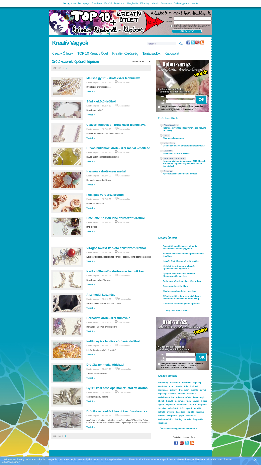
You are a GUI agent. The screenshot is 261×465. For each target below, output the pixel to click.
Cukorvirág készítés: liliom (175, 286)
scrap (171, 386)
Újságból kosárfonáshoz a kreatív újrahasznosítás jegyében (179, 275)
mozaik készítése (187, 394)
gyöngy (173, 390)
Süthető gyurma (181, 3)
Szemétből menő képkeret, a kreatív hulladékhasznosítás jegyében (180, 247)
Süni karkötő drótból (101, 101)
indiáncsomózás (183, 397)
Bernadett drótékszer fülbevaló (108, 318)
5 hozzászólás (124, 416)
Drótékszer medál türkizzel (105, 364)
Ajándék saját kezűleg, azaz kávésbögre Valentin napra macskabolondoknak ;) (182, 297)
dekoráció (186, 383)
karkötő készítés (195, 412)
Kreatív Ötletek (62, 53)
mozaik (187, 419)
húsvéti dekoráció (175, 401)
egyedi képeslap (166, 405)
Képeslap (144, 3)
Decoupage (83, 3)
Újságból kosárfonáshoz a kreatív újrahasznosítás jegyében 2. (179, 267)
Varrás (195, 3)
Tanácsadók (151, 53)
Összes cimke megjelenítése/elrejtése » (178, 429)
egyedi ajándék (193, 408)
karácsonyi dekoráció (169, 383)
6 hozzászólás (124, 82)
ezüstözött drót (176, 408)
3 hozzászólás (124, 129)
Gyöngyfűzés (69, 3)
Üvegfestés (132, 3)
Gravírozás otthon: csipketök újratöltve (181, 304)
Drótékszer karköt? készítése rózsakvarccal (117, 411)
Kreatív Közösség (125, 53)
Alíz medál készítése (100, 294)
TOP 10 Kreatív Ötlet (92, 53)
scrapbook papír (175, 416)
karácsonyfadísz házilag (170, 419)
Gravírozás (166, 3)
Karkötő (108, 3)
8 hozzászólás (124, 152)
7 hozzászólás (124, 252)
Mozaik (155, 3)
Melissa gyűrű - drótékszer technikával (113, 78)
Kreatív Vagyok (70, 42)
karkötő (161, 416)
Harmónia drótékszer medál (106, 171)
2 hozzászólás (124, 222)
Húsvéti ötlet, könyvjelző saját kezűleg (181, 261)
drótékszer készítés (188, 390)
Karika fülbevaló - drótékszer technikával (115, 271)
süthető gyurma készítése (171, 412)
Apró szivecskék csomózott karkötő (180, 174)
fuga (188, 401)
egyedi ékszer (200, 401)
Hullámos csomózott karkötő (176, 153)
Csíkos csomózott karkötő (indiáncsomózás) (184, 146)
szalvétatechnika (166, 397)
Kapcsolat (171, 53)
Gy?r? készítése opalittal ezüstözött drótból (117, 388)
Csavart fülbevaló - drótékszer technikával (116, 124)
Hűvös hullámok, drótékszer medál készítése (118, 148)
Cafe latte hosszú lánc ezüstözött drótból (115, 218)
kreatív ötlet (182, 386)
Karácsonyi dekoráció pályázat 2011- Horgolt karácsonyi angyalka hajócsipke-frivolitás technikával (184, 163)
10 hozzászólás (124, 369)
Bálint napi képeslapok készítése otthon (182, 281)
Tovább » (90, 91)
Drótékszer (119, 3)
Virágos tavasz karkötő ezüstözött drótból (116, 248)
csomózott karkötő (186, 405)
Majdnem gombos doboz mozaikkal (179, 291)
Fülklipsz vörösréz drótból (105, 194)
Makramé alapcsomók (173, 138)
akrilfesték (191, 416)
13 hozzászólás (124, 299)
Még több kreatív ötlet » (177, 311)
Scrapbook (97, 3)
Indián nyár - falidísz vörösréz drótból (113, 341)
